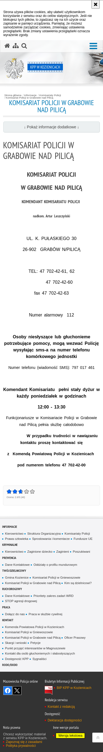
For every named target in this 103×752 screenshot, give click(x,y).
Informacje (30, 95)
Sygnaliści (39, 659)
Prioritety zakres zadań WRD (54, 595)
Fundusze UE (83, 538)
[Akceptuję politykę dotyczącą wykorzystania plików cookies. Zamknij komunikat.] (95, 4)
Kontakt (7, 620)
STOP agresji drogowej (21, 601)
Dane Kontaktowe (17, 564)
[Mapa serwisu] (16, 46)
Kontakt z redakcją (61, 707)
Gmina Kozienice (17, 577)
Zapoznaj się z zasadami (24, 742)
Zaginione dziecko (39, 551)
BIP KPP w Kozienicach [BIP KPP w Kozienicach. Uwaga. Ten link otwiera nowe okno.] (74, 688)
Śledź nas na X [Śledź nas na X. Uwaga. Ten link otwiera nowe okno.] (17, 690)
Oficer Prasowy (74, 637)
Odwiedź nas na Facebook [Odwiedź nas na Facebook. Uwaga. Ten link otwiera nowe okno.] (7, 690)
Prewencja (9, 558)
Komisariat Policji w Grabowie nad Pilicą (29, 97)
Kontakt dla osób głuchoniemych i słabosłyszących (40, 653)
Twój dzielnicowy (14, 571)
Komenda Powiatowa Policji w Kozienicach (34, 627)
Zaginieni (62, 551)
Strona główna (12, 95)
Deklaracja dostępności (65, 720)
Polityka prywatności (21, 746)
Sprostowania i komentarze (51, 538)
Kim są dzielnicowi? (77, 583)
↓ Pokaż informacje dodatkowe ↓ (51, 127)
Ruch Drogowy (12, 589)
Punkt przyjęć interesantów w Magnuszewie (35, 648)
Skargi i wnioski (15, 642)
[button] (93, 46)
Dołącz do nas (15, 614)
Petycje (35, 642)
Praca (6, 607)
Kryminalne (10, 545)
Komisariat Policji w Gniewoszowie (56, 577)
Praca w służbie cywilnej (45, 614)
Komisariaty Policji (50, 95)
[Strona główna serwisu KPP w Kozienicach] (7, 46)
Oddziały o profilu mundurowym (55, 564)
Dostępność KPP (17, 659)
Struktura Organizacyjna (44, 533)
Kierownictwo (14, 533)
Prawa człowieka (16, 538)
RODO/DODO (10, 665)
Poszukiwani (81, 551)
